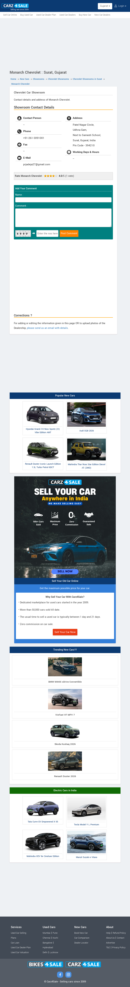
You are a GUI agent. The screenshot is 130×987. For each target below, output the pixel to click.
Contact (120, 937)
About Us (110, 937)
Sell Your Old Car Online (65, 581)
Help (108, 933)
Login (120, 6)
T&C (108, 947)
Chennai (46, 937)
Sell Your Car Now (65, 632)
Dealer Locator (81, 942)
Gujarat (105, 6)
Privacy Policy (118, 947)
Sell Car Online (10, 14)
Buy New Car (85, 14)
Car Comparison (81, 937)
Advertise (110, 942)
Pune (55, 933)
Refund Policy (119, 933)
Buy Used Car (26, 14)
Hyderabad (48, 947)
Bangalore (47, 942)
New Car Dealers (102, 14)
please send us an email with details (47, 328)
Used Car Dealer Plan (46, 14)
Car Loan (15, 942)
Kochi (55, 937)
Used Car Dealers (67, 14)
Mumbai (46, 933)
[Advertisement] (65, 43)
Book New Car (81, 933)
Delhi (45, 952)
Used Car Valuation (20, 952)
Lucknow (54, 952)
